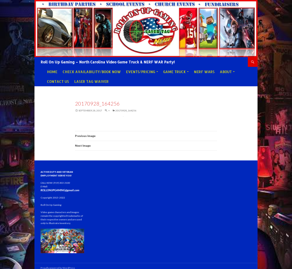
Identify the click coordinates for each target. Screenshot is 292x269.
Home (52, 71)
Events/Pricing (140, 71)
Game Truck (174, 71)
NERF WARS (204, 71)
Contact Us (58, 81)
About (226, 71)
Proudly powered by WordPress (58, 264)
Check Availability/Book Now (92, 71)
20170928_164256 (125, 110)
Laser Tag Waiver (91, 81)
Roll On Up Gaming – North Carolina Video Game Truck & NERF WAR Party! (108, 62)
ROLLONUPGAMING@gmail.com (64, 186)
